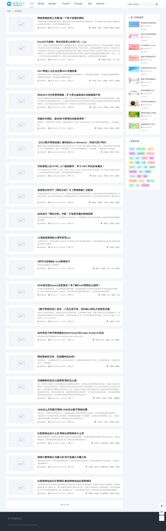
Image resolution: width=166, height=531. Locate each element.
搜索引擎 (104, 467)
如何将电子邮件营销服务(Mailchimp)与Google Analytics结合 (70, 333)
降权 (98, 398)
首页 (32, 3)
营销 (106, 28)
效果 (118, 28)
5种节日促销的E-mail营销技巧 (53, 261)
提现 (139, 167)
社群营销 (104, 443)
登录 (90, 3)
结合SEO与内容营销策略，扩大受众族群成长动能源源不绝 (68, 95)
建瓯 (141, 171)
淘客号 (132, 153)
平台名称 (133, 181)
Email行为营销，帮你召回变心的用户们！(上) (61, 42)
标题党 (147, 171)
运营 (137, 162)
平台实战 (78, 3)
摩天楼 (41, 3)
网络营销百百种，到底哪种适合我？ (56, 356)
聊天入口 (150, 181)
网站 (94, 28)
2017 (112, 80)
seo (100, 80)
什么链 (132, 176)
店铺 (104, 398)
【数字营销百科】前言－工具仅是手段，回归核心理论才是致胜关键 (73, 309)
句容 (137, 185)
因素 (118, 80)
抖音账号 (141, 153)
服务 (108, 340)
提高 (118, 247)
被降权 (117, 398)
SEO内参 (52, 3)
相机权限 (133, 171)
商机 (112, 128)
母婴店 (144, 158)
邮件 (118, 340)
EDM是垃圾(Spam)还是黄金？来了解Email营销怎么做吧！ (69, 285)
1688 (100, 422)
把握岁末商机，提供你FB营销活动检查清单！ (61, 118)
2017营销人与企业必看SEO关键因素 (57, 71)
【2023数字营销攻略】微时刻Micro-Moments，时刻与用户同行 (71, 142)
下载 (145, 167)
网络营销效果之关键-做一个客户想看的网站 (60, 18)
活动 (106, 128)
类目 (131, 185)
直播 (91, 467)
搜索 (112, 467)
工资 (143, 162)
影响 (112, 202)
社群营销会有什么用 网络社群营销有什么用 (60, 433)
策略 (118, 107)
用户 (110, 59)
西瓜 (139, 176)
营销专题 (18, 11)
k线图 (132, 149)
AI (119, 59)
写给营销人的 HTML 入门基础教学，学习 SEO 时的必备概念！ (71, 166)
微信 (91, 493)
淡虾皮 (150, 149)
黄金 (113, 295)
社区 (118, 493)
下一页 (66, 505)
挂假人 (141, 181)
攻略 (106, 152)
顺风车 (152, 167)
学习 (112, 176)
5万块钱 (151, 162)
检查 (118, 128)
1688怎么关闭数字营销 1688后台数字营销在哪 (62, 409)
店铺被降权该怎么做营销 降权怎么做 (57, 380)
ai (114, 59)
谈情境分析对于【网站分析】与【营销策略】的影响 (65, 190)
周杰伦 (132, 167)
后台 (118, 422)
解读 (145, 176)
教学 (118, 176)
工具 (118, 321)
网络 (112, 28)
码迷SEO (20, 525)
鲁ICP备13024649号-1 (31, 525)
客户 (100, 28)
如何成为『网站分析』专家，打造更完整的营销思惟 (65, 214)
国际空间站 (141, 149)
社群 (97, 443)
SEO (94, 80)
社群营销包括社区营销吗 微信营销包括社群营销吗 (64, 481)
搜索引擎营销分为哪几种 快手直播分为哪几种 (61, 457)
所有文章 (100, 3)
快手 (97, 467)
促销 (118, 268)
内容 (112, 107)
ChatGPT (66, 3)
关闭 (106, 422)
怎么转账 (145, 185)
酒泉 (131, 162)
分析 (106, 202)
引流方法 (150, 153)
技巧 (98, 268)
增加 (151, 158)
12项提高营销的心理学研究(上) (54, 237)
